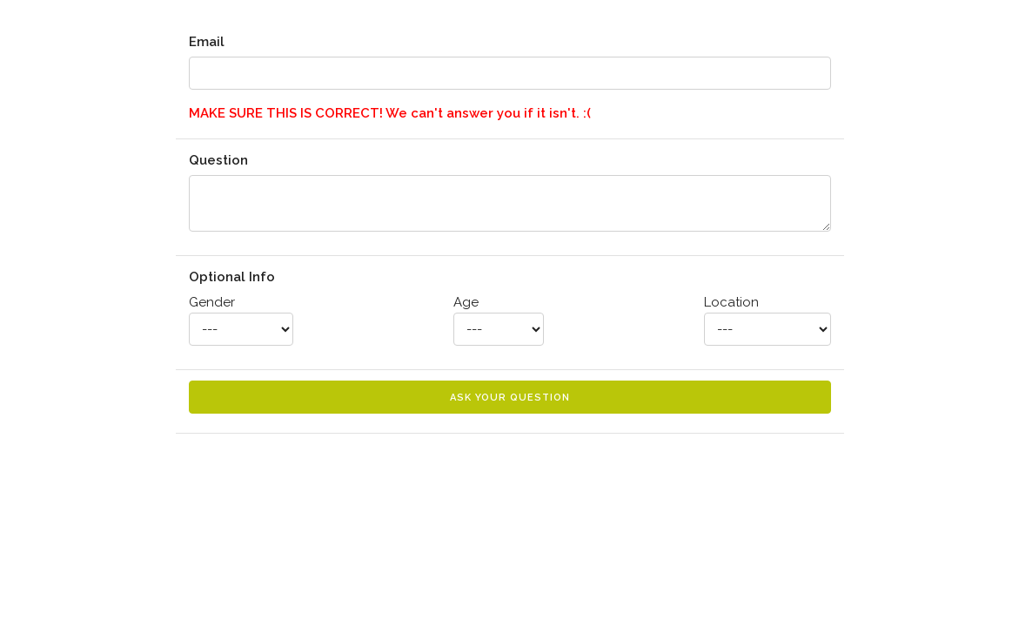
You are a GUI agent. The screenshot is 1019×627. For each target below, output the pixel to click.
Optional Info (232, 277)
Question (218, 160)
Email (207, 42)
